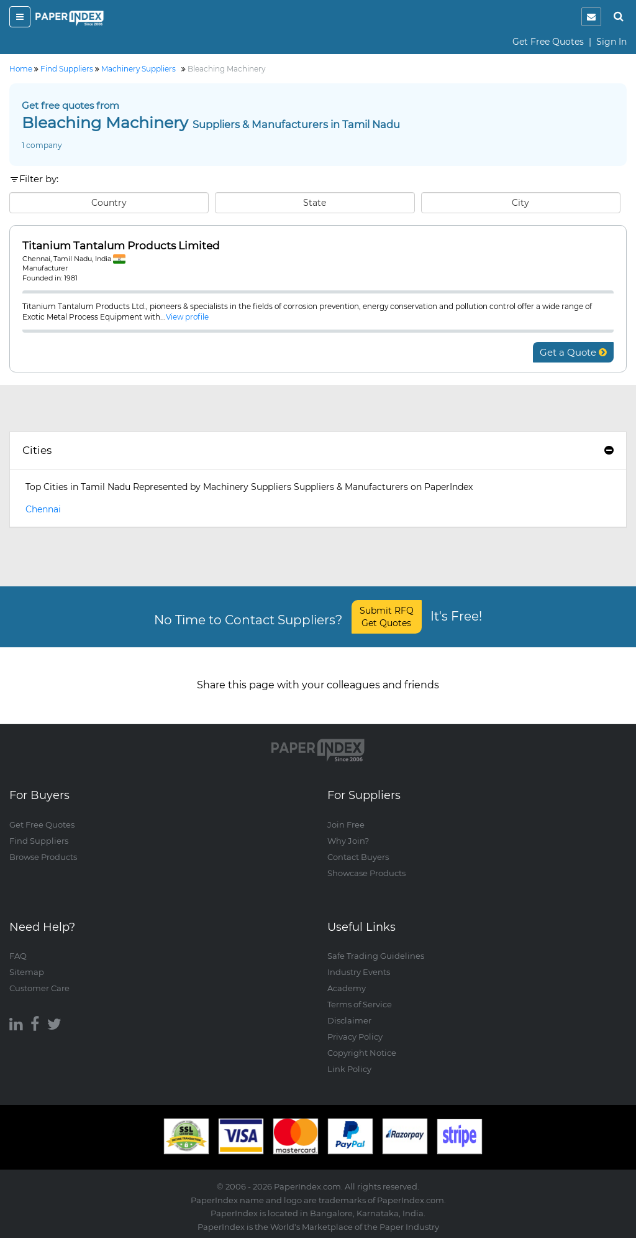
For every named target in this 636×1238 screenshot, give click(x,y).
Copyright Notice (361, 1053)
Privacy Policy (355, 1037)
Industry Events (358, 972)
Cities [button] (318, 450)
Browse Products (43, 857)
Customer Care (39, 988)
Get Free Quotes (548, 41)
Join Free (346, 824)
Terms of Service (359, 1004)
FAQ (18, 956)
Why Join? (348, 841)
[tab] (318, 450)
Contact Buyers (358, 857)
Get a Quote (573, 352)
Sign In (611, 41)
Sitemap (26, 972)
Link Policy (349, 1069)
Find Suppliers (38, 841)
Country (109, 202)
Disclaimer (349, 1020)
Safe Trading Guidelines (375, 956)
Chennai (43, 509)
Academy (346, 988)
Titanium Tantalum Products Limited (121, 246)
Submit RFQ (387, 617)
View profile (187, 316)
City (520, 202)
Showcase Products (366, 873)
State (314, 202)
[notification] (591, 16)
